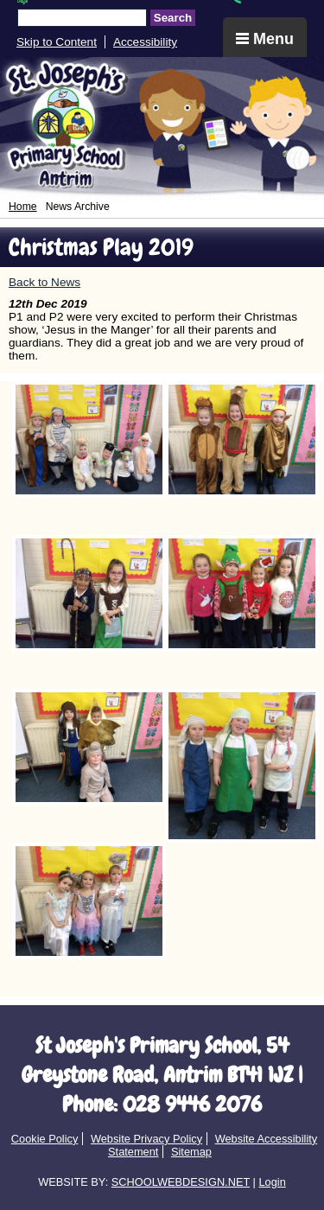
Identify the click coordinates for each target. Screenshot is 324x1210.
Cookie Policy (45, 1138)
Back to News (44, 282)
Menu (265, 39)
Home (23, 207)
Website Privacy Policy (146, 1138)
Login (271, 1181)
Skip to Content (56, 41)
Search (173, 17)
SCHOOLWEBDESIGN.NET (180, 1181)
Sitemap (191, 1151)
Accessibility (145, 41)
